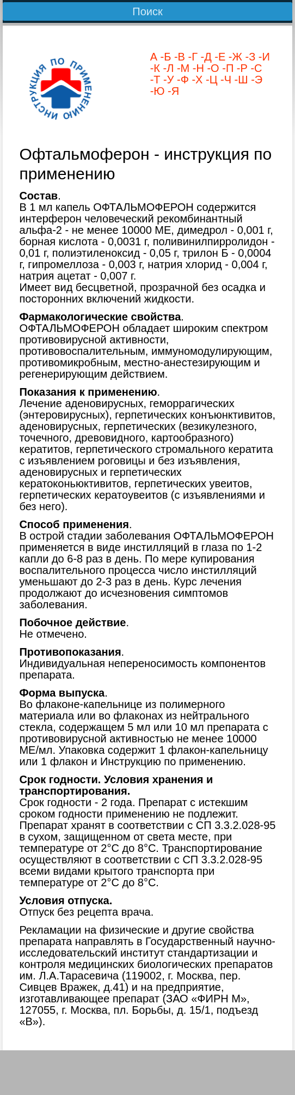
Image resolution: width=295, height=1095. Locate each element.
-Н (196, 68)
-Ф (181, 80)
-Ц (209, 80)
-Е (219, 57)
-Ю (157, 91)
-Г (191, 57)
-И (262, 57)
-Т (155, 80)
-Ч (224, 80)
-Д (205, 57)
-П (226, 68)
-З (248, 57)
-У (167, 80)
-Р (240, 68)
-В (178, 57)
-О (211, 68)
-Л (167, 68)
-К (155, 68)
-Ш (239, 80)
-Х (196, 80)
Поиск (147, 11)
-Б (164, 57)
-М (181, 68)
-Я (172, 91)
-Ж (233, 57)
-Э (255, 80)
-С (255, 68)
